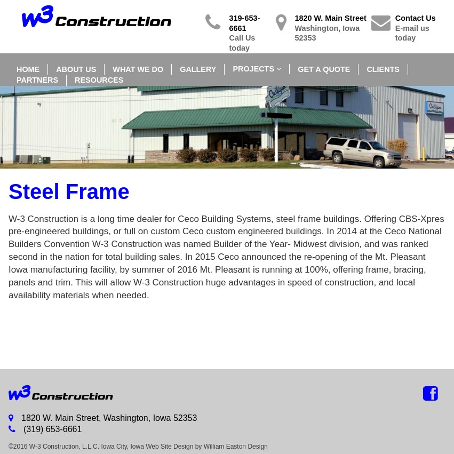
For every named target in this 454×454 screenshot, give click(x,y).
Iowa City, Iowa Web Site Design (147, 446)
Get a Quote (324, 69)
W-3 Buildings (66, 393)
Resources (99, 80)
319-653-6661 (250, 33)
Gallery (198, 69)
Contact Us (420, 28)
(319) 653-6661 (45, 429)
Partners (37, 80)
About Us (76, 69)
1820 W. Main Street (332, 28)
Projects (253, 69)
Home (28, 69)
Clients (383, 69)
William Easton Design (236, 446)
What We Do (138, 69)
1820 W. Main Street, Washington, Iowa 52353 (103, 418)
